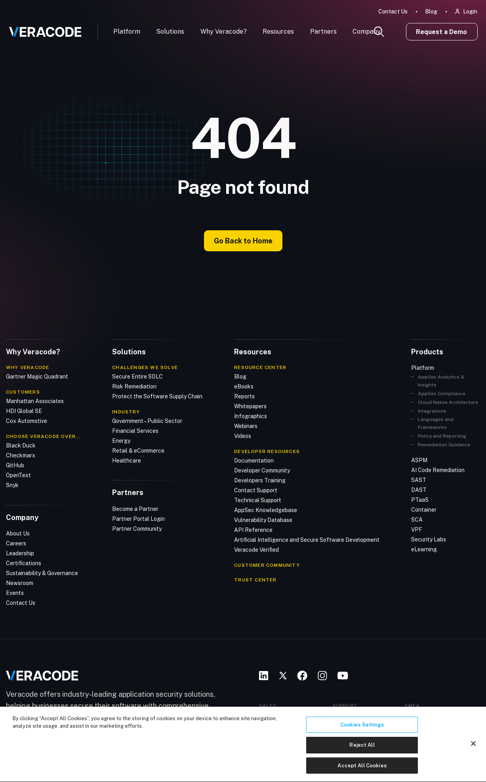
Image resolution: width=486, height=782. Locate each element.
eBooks (243, 386)
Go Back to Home (243, 241)
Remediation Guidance (444, 444)
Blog (431, 11)
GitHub (15, 465)
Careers (16, 543)
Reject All (361, 759)
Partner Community (137, 529)
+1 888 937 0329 (288, 714)
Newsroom (19, 583)
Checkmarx (20, 455)
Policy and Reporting (442, 436)
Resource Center (260, 367)
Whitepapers (250, 406)
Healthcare (126, 460)
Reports (244, 396)
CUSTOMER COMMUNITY (267, 565)
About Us (18, 533)
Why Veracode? (223, 31)
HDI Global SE (24, 411)
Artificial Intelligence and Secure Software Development (306, 540)
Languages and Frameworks (436, 423)
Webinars (245, 426)
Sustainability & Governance (42, 573)
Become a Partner (135, 509)
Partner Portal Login (138, 519)
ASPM (419, 460)
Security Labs (428, 539)
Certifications (23, 563)
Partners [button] (323, 31)
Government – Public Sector (147, 421)
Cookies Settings (362, 739)
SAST (418, 480)
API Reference (253, 530)
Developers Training (260, 480)
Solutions (170, 31)
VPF (416, 529)
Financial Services (135, 431)
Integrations (432, 411)
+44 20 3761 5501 (435, 714)
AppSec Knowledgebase (265, 510)
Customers (23, 392)
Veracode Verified (256, 550)
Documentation (254, 460)
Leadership (20, 553)
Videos (242, 436)
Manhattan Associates (35, 401)
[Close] (473, 757)
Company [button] (367, 31)
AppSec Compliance (441, 393)
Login (470, 11)
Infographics (250, 416)
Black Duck (21, 445)
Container (423, 510)
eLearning (424, 549)
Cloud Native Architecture (448, 402)
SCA (417, 519)
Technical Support (257, 500)
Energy (121, 441)
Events (15, 593)
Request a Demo (441, 32)
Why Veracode (27, 367)
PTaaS (420, 500)
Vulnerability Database (263, 520)
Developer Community (262, 470)
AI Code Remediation (438, 470)
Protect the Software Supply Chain (157, 396)
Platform (126, 31)
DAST (419, 490)
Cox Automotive (26, 421)
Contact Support (255, 490)
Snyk (12, 485)
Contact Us (393, 11)
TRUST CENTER (255, 580)
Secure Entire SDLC (137, 376)
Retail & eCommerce (138, 450)
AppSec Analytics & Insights (441, 381)
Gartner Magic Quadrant (37, 376)
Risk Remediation (134, 386)
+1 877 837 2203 (361, 714)
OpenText (18, 475)
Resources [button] (278, 31)
